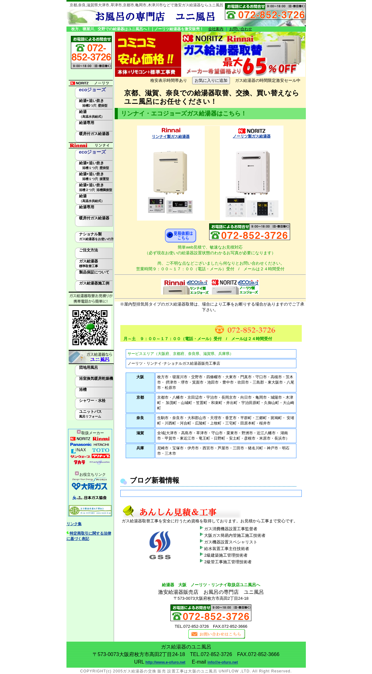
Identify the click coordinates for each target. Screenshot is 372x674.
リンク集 (74, 524)
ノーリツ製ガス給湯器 (252, 136)
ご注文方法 (88, 250)
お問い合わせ (240, 29)
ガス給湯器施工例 (94, 283)
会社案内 (215, 29)
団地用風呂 (88, 367)
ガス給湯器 (88, 263)
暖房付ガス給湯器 (94, 134)
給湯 (91, 114)
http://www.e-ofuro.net (166, 662)
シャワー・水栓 (92, 400)
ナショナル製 (96, 236)
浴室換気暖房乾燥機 (96, 378)
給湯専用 (86, 123)
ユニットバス (90, 413)
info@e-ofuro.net (223, 662)
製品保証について (94, 272)
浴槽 (83, 389)
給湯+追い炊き (93, 102)
